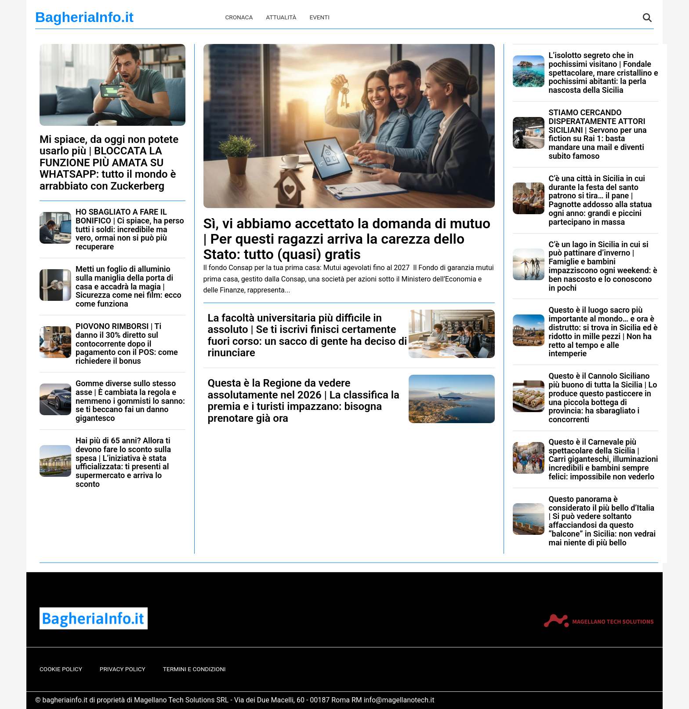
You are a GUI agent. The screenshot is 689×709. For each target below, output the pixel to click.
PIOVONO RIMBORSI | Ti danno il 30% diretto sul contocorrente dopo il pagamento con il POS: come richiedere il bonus (127, 343)
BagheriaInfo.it (84, 17)
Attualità (281, 17)
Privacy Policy (122, 668)
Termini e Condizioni (194, 668)
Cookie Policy (61, 668)
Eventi (319, 17)
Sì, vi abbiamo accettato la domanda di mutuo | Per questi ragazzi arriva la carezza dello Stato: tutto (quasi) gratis (347, 239)
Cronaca (239, 17)
